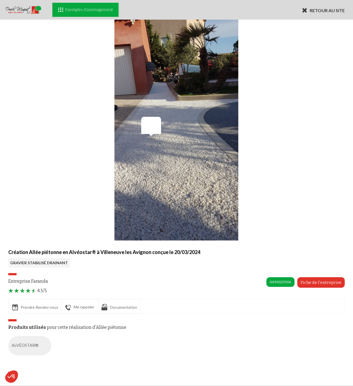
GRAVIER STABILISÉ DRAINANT (39, 262)
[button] (11, 376)
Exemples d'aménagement (85, 9)
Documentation (119, 307)
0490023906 (280, 282)
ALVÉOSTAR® (31, 345)
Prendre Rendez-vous (35, 307)
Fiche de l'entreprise (321, 282)
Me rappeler (79, 307)
